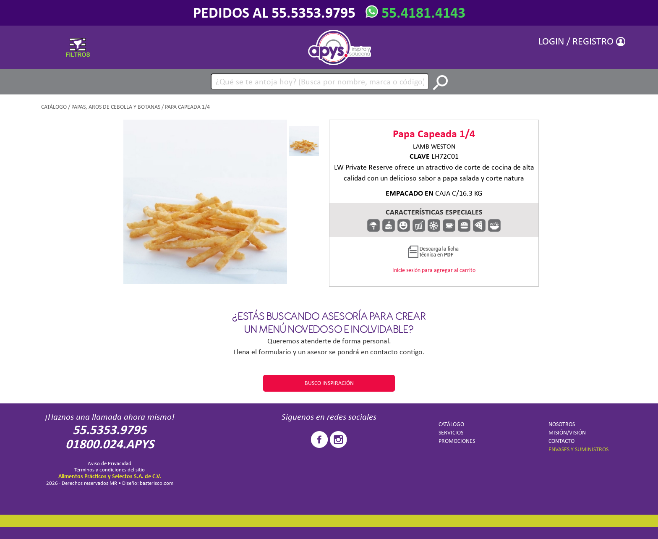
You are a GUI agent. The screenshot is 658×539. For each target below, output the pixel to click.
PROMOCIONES (457, 441)
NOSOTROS (561, 424)
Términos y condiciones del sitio (109, 469)
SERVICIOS (451, 432)
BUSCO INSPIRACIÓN (329, 383)
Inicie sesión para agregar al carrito (433, 270)
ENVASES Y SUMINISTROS (578, 449)
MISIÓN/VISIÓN (567, 432)
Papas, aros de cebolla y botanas (115, 106)
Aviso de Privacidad (109, 463)
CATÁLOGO (54, 106)
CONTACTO (561, 441)
